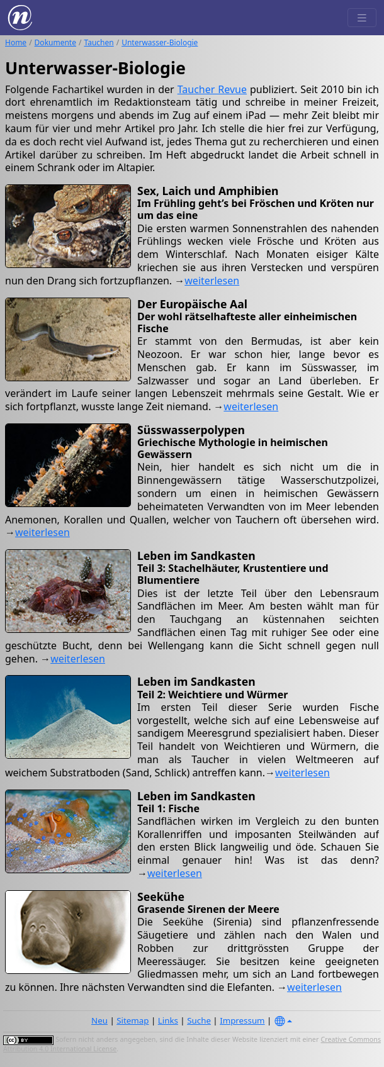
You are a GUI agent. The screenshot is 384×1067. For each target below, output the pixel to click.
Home (15, 42)
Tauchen (98, 42)
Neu (99, 1020)
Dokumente (55, 42)
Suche (199, 1020)
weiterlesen (211, 281)
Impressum (242, 1020)
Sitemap (132, 1020)
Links (168, 1020)
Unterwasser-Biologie (159, 42)
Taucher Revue (212, 89)
